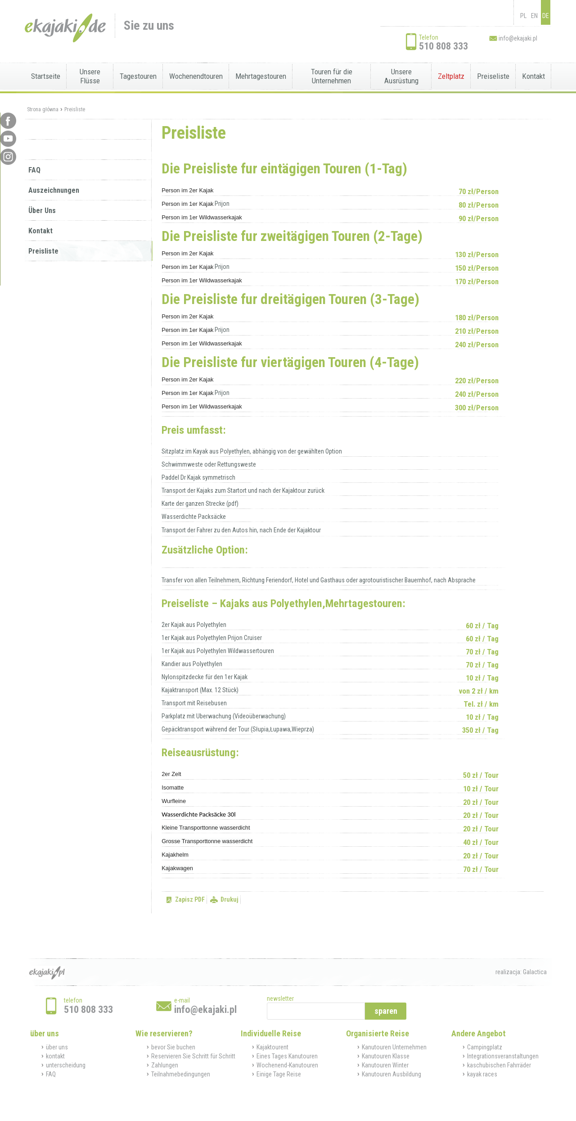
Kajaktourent (272, 1047)
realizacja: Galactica (521, 972)
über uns (57, 1047)
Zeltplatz (451, 76)
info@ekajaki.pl (518, 38)
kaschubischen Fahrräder (499, 1065)
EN (534, 15)
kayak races (482, 1074)
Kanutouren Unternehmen (394, 1047)
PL (523, 15)
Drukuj (229, 899)
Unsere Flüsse (90, 76)
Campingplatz (484, 1047)
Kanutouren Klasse (386, 1056)
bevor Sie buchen (173, 1047)
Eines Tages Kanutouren (287, 1056)
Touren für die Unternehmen (331, 76)
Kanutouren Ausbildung (391, 1074)
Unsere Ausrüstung (401, 76)
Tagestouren (138, 76)
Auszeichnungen (53, 190)
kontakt (55, 1056)
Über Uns (42, 210)
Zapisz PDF (190, 899)
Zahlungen (164, 1065)
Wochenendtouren (196, 76)
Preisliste (74, 109)
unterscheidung (66, 1065)
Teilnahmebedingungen (180, 1074)
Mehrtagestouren (260, 76)
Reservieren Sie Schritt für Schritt (193, 1056)
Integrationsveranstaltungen (503, 1056)
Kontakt (533, 76)
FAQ (34, 170)
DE (545, 15)
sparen (385, 1011)
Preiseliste (493, 76)
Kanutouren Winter (385, 1065)
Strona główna (42, 109)
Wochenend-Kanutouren (287, 1065)
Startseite (45, 76)
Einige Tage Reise (278, 1074)
